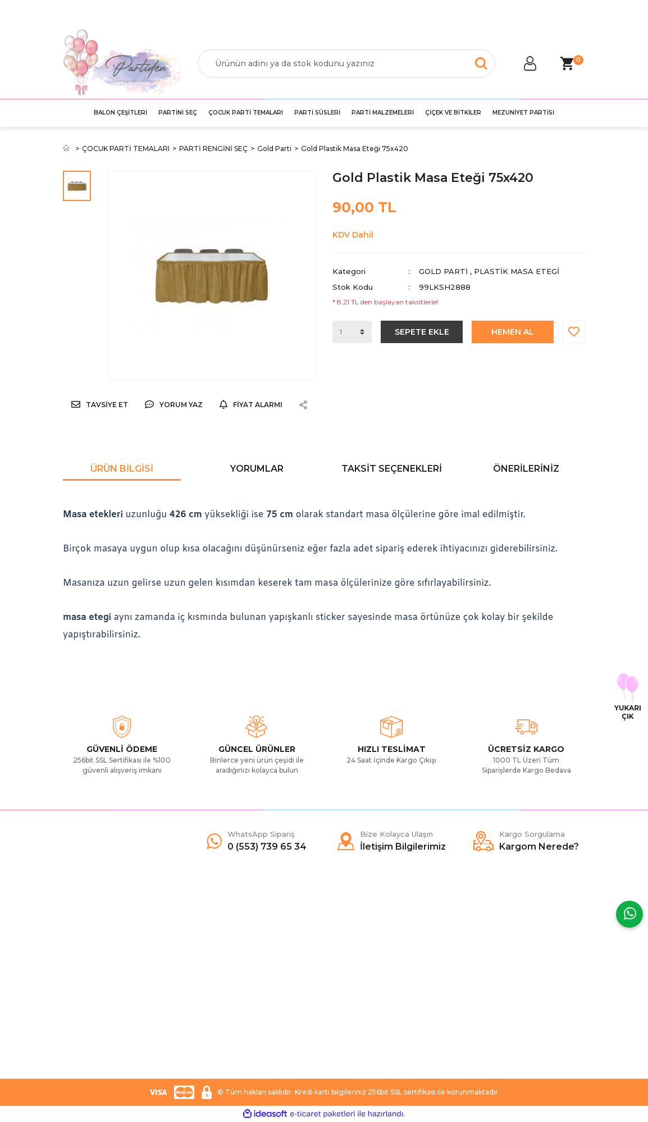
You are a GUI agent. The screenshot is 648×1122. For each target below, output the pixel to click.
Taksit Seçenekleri (391, 468)
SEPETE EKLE (422, 332)
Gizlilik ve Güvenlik (231, 972)
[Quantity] (352, 332)
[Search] (346, 63)
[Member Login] (530, 63)
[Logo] (122, 63)
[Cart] (566, 63)
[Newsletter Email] (526, 1001)
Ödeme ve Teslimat (233, 955)
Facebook (351, 938)
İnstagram (350, 972)
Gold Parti (443, 271)
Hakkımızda (84, 938)
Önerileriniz (526, 468)
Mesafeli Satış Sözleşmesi (244, 938)
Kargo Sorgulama (95, 988)
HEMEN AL (512, 332)
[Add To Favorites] (574, 332)
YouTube (348, 988)
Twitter (345, 955)
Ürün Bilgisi (121, 468)
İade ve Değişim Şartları (241, 1005)
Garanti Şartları (224, 988)
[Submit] (571, 1001)
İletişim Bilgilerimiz (96, 1005)
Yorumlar (257, 468)
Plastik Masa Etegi (516, 271)
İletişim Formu (89, 972)
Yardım (76, 955)
